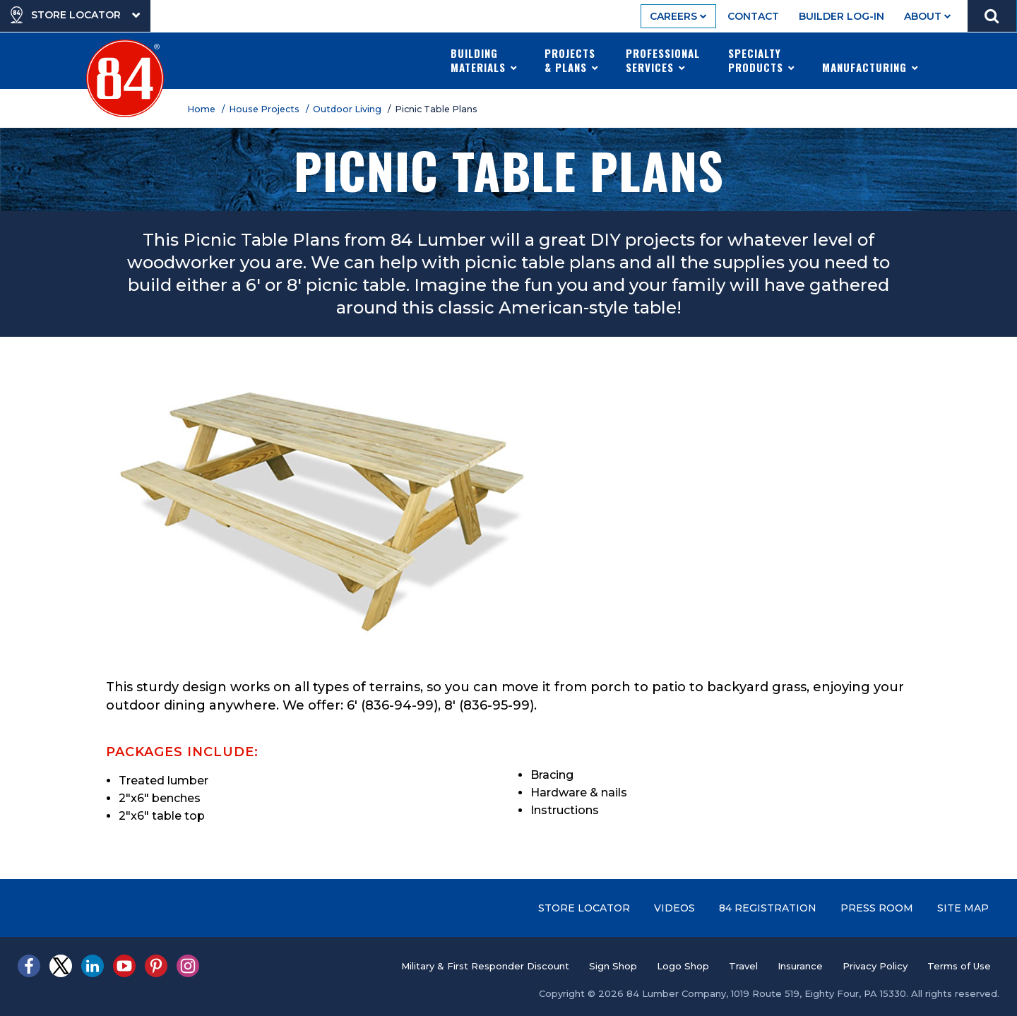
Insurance (800, 966)
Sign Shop (613, 966)
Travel (743, 966)
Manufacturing (870, 60)
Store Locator (584, 908)
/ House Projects (263, 109)
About (927, 16)
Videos (674, 908)
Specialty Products (761, 60)
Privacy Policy (875, 966)
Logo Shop (683, 966)
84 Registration (767, 908)
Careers (678, 16)
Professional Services (663, 60)
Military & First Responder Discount (485, 966)
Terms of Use (959, 966)
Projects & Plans (572, 60)
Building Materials (484, 60)
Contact (753, 16)
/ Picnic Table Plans (435, 109)
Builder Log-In (841, 16)
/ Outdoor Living (346, 109)
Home (203, 109)
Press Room (876, 908)
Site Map (963, 908)
